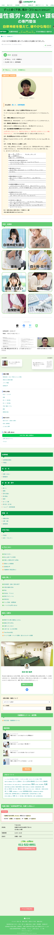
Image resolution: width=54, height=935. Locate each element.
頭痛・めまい (6, 474)
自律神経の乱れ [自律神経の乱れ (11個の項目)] (27, 791)
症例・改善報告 (6, 423)
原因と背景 (24, 921)
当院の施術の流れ (9, 587)
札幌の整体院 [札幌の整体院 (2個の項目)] (18, 787)
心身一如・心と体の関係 (10, 629)
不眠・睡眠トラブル (7, 406)
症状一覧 (19, 921)
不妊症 (5, 535)
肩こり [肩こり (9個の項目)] (7, 791)
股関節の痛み (6, 412)
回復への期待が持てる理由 (11, 560)
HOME (27, 919)
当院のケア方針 (32, 921)
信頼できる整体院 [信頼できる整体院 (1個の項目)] (8, 781)
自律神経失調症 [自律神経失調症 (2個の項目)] (25, 793)
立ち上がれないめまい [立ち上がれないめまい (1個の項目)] (30, 789)
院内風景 (39, 924)
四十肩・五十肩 (7, 504)
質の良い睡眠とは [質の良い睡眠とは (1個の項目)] (8, 796)
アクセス (5, 441)
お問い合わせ (35, 928)
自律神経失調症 (7, 460)
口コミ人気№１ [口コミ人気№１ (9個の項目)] (17, 781)
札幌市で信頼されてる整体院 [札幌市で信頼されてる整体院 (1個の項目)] (28, 787)
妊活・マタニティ (8, 538)
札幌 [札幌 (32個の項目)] (45, 784)
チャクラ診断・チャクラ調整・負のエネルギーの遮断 (18, 635)
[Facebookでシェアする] (24, 326)
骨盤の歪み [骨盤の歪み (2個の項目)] (30, 796)
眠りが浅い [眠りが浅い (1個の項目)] (15, 789)
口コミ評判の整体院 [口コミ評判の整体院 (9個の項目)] (29, 781)
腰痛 (4, 409)
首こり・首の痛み (7, 403)
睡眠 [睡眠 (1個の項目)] (24, 789)
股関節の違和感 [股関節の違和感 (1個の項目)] (45, 789)
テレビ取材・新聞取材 (10, 602)
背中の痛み (6, 493)
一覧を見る (27, 769)
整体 (9, 333)
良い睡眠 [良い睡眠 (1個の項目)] (39, 793)
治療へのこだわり (9, 626)
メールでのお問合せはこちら (27, 848)
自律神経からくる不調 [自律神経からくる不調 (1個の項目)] (17, 791)
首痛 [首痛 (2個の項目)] (26, 796)
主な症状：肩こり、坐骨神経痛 (13, 62)
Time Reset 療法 (8, 632)
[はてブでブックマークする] (30, 326)
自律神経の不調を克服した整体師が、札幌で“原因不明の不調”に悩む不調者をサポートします (27, 926)
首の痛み (5, 496)
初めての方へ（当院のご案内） (10, 420)
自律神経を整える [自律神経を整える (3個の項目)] (16, 793)
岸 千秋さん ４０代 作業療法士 (13, 59)
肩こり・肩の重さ (7, 400)
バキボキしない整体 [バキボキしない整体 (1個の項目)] (24, 779)
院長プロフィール (9, 596)
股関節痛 (5, 524)
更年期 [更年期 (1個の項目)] (36, 784)
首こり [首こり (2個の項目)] (17, 796)
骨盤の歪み (6, 518)
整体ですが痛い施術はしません (12, 620)
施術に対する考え (9, 623)
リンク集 (42, 928)
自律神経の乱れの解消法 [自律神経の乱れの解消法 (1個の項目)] (38, 791)
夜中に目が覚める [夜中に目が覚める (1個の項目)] (8, 784)
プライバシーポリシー (27, 931)
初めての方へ (7, 554)
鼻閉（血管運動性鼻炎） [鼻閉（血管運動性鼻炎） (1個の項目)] (38, 796)
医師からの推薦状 (9, 563)
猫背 (4, 499)
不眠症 (5, 462)
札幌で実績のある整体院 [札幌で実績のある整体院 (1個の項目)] (10, 787)
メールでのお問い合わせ (10, 605)
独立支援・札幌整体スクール (12, 720)
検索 (49, 708)
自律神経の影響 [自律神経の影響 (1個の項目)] (8, 793)
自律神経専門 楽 (29, 2)
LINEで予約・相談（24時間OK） (27, 435)
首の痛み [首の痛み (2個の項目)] (22, 796)
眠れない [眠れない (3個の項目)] (20, 789)
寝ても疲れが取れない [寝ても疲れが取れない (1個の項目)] (17, 784)
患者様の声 (12, 331)
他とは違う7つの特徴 (10, 557)
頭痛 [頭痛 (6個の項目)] (14, 796)
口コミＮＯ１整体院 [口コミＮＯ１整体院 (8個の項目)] (42, 781)
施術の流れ (39, 921)
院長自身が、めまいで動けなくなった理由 (12, 376)
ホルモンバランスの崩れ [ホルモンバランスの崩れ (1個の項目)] (34, 779)
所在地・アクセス (9, 593)
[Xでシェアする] (17, 326)
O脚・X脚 (5, 521)
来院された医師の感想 (8, 379)
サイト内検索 (6, 705)
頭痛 (4, 397)
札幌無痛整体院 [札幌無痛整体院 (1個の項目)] (38, 787)
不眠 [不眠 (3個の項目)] (40, 779)
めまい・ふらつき (7, 394)
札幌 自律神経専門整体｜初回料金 (18, 928)
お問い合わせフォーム (8, 438)
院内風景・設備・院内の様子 (12, 584)
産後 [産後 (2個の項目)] (43, 787)
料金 (5, 590)
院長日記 (6, 599)
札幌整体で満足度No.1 (10, 569)
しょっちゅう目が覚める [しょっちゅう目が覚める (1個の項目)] (10, 779)
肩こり (18, 333)
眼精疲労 (5, 476)
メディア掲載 (6, 382)
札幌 (13, 333)
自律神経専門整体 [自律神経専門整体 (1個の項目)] (33, 793)
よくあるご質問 (6, 426)
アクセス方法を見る (27, 909)
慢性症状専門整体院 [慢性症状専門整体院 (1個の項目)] (26, 784)
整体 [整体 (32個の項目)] (33, 784)
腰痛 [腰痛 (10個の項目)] (10, 791)
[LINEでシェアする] (36, 326)
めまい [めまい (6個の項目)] (17, 779)
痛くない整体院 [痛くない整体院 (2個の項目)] (8, 789)
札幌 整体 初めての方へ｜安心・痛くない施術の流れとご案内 (21, 924)
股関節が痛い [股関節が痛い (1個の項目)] (38, 789)
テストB (14, 921)
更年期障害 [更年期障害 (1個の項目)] (41, 784)
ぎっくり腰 (6, 501)
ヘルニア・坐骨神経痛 (9, 507)
